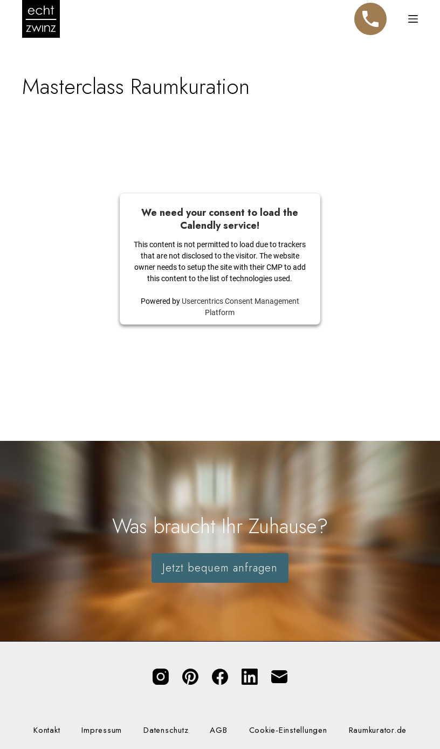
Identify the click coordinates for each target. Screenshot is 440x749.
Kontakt (46, 730)
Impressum (101, 730)
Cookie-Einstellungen (288, 730)
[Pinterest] (190, 677)
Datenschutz (165, 730)
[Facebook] (220, 677)
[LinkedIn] (250, 677)
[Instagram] (161, 677)
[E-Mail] (279, 677)
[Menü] (413, 19)
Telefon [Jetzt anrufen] (370, 14)
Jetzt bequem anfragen (220, 568)
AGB (218, 730)
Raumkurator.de (378, 730)
